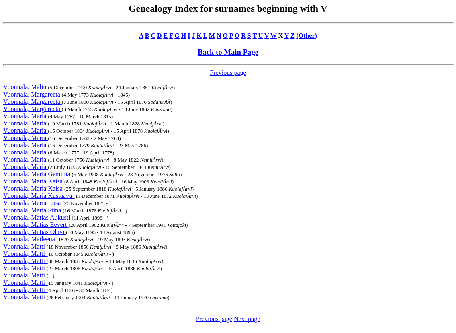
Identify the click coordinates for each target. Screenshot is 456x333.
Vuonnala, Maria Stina (33, 210)
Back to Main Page (228, 52)
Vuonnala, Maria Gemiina (37, 174)
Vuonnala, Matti (25, 246)
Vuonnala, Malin (25, 87)
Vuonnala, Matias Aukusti (37, 217)
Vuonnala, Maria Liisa (32, 202)
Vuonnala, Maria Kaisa (33, 181)
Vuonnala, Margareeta (32, 94)
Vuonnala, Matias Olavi (34, 231)
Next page (247, 318)
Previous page (228, 72)
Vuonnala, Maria (25, 116)
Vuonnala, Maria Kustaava (38, 195)
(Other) (306, 35)
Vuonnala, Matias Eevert (36, 224)
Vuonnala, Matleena (30, 239)
